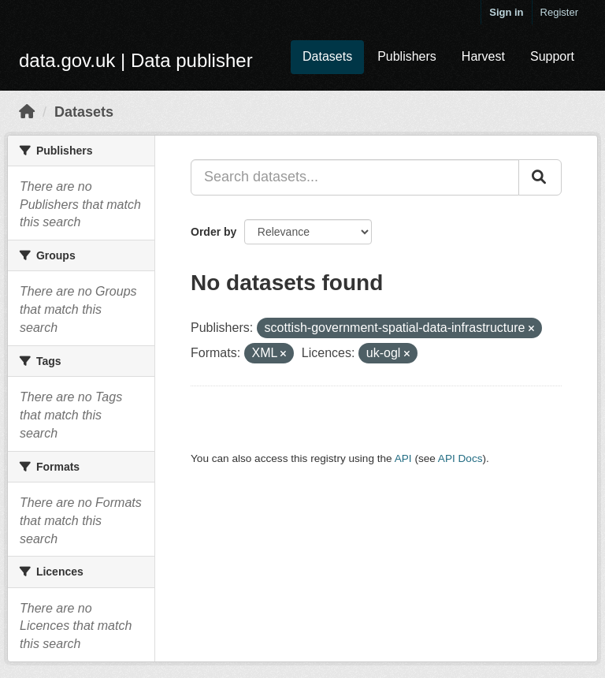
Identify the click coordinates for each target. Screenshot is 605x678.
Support (552, 56)
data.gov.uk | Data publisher (136, 60)
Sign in (506, 12)
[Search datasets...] (355, 177)
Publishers (406, 56)
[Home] (27, 112)
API (403, 458)
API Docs (460, 458)
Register (559, 12)
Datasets (327, 56)
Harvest (483, 56)
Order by (213, 231)
